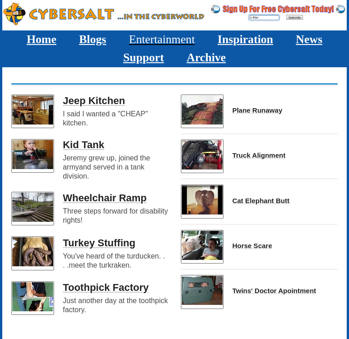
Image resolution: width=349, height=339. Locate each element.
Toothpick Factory (106, 287)
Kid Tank (83, 144)
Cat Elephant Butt (260, 200)
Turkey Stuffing (99, 243)
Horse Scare (252, 245)
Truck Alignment (258, 155)
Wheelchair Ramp (105, 198)
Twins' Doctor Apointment (274, 290)
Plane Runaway (257, 110)
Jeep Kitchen (94, 100)
